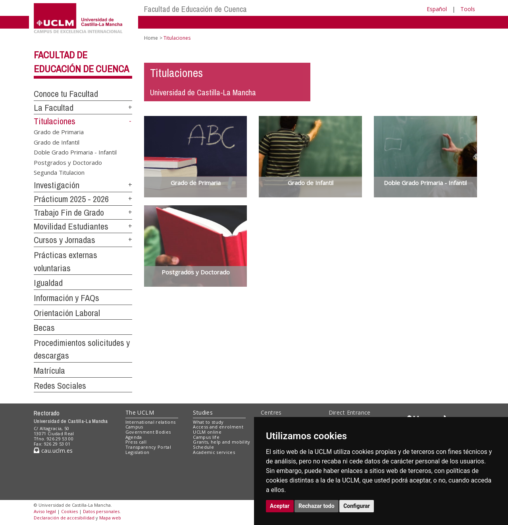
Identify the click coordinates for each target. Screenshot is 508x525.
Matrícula (49, 370)
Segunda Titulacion (59, 172)
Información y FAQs (66, 298)
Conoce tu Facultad (66, 94)
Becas (44, 328)
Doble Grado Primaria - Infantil (75, 152)
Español (437, 9)
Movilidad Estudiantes (71, 226)
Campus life (206, 437)
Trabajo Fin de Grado (69, 212)
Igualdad (48, 283)
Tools (467, 9)
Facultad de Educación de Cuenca (195, 9)
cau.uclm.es (53, 450)
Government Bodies (148, 432)
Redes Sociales (60, 386)
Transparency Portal (148, 447)
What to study (208, 422)
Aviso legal (45, 511)
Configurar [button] (356, 506)
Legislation (137, 452)
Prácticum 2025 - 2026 (71, 199)
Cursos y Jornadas (64, 240)
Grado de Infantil (56, 142)
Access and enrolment (218, 427)
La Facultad (53, 108)
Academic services (214, 452)
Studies (203, 412)
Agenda (133, 437)
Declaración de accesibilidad (64, 518)
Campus (134, 427)
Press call (135, 442)
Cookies (69, 511)
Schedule (203, 447)
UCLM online (207, 432)
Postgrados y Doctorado (68, 162)
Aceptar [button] (280, 506)
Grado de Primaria (59, 132)
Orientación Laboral (67, 313)
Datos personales (101, 511)
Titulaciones (54, 121)
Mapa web (110, 518)
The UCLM (139, 412)
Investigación (56, 185)
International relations (150, 422)
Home (151, 38)
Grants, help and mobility (221, 442)
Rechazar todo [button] (316, 506)
